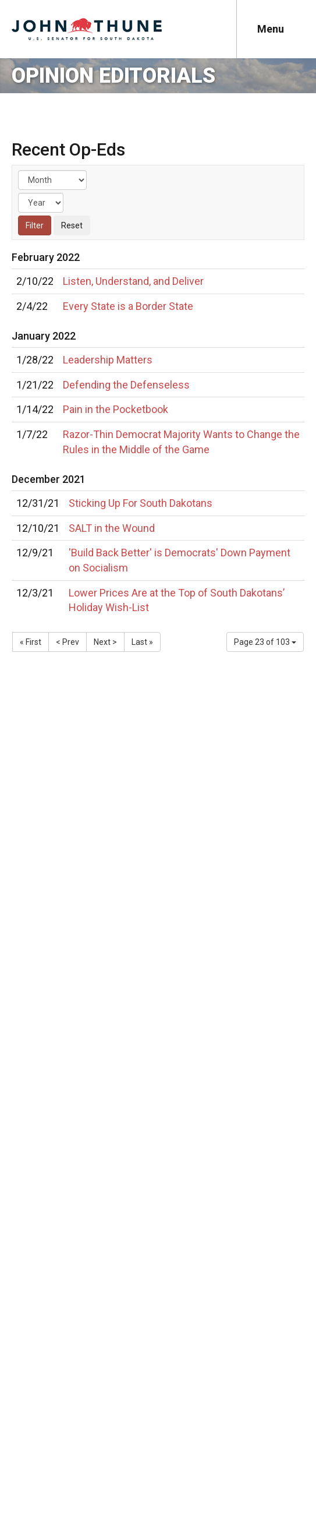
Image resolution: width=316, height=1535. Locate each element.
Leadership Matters (107, 360)
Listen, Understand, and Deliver (133, 281)
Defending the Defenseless (126, 385)
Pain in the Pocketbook (115, 409)
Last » (142, 642)
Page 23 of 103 (265, 642)
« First (30, 642)
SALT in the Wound (112, 528)
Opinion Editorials (113, 75)
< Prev (67, 642)
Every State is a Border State (128, 306)
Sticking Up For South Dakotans (140, 503)
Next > (105, 642)
